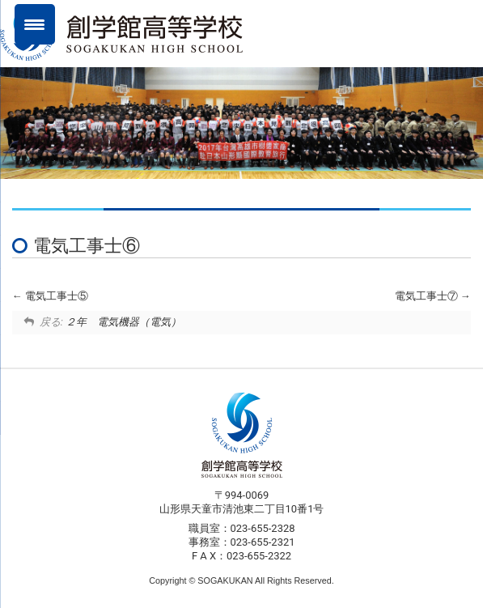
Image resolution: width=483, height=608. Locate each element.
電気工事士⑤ (50, 296)
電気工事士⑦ (433, 296)
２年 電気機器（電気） (123, 322)
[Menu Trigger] (35, 24)
